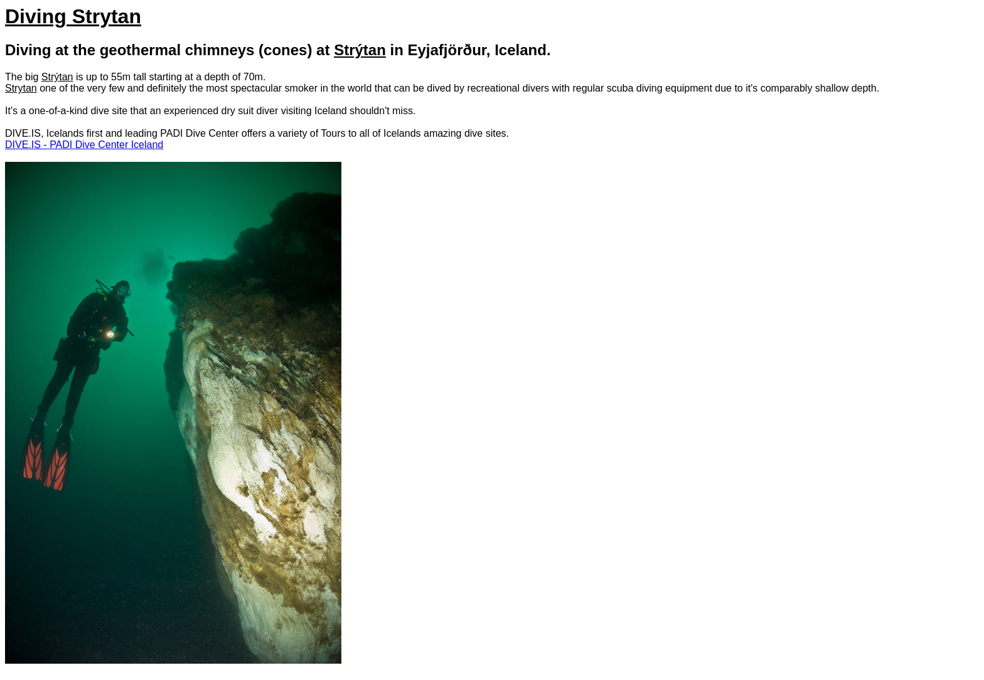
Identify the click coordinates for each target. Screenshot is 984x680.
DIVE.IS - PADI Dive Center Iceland (84, 144)
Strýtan (360, 49)
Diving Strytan (73, 16)
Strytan (21, 88)
